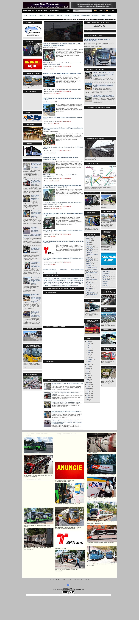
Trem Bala (59, 15)
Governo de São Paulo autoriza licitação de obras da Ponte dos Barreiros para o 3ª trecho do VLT (62, 186)
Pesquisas (88, 265)
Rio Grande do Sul (63, 280)
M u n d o (88, 263)
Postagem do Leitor (91, 267)
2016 (87, 382)
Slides (87, 275)
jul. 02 (89, 347)
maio (89, 352)
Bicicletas (88, 241)
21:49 (60, 121)
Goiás (55, 282)
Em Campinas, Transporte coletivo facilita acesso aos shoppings (36, 182)
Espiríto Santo (57, 284)
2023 (87, 366)
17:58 (60, 234)
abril (89, 355)
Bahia (51, 180)
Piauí (54, 285)
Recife (104, 277)
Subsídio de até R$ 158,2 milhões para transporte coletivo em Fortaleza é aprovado (36, 280)
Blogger (72, 579)
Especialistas (75, 15)
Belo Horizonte (106, 271)
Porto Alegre (106, 275)
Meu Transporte (59, 579)
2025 (87, 341)
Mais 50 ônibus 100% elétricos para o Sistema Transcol (35, 197)
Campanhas (89, 246)
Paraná (52, 68)
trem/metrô (56, 180)
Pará (81, 284)
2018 (87, 377)
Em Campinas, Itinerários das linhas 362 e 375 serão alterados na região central (63, 214)
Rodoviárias (95, 15)
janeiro (89, 361)
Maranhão (58, 285)
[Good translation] (65, 592)
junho (89, 350)
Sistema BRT (33, 15)
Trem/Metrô (51, 15)
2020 (87, 373)
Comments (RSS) (100, 10)
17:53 (60, 262)
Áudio (87, 290)
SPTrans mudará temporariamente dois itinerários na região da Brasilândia (63, 241)
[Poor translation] (71, 592)
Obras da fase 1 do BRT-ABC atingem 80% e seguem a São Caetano (36, 165)
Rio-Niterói (105, 281)
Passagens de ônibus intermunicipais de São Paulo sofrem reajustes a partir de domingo (36, 298)
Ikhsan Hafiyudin (85, 579)
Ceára (71, 280)
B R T (51, 93)
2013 (87, 389)
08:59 (60, 91)
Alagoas (51, 285)
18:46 (60, 178)
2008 (87, 400)
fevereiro (90, 359)
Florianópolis (106, 273)
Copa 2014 (89, 252)
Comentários (89, 248)
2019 (87, 375)
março (89, 357)
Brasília (49, 284)
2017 (87, 380)
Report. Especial (85, 15)
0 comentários (67, 66)
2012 (87, 391)
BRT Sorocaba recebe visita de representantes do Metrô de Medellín (62, 99)
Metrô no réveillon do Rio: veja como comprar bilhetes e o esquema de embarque (36, 213)
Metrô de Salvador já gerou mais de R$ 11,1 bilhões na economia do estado (60, 158)
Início (25, 15)
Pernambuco (72, 279)
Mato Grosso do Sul (73, 284)
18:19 (60, 206)
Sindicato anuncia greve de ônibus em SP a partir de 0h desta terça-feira (63, 128)
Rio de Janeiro (57, 93)
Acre (73, 285)
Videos (103, 15)
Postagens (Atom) (52, 273)
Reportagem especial (91, 269)
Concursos (89, 250)
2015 (87, 384)
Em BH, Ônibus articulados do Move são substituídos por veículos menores (35, 314)
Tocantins (64, 285)
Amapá (76, 285)
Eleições (88, 257)
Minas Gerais (48, 280)
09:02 (60, 66)
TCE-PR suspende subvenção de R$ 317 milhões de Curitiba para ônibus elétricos (103, 96)
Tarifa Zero (89, 277)
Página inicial (63, 269)
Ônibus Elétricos (90, 292)
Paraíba (64, 284)
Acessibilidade (90, 237)
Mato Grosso (69, 282)
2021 (87, 371)
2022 (87, 369)
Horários (88, 261)
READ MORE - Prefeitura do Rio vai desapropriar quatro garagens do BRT (62, 89)
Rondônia (69, 285)
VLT (61, 208)
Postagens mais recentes (49, 269)
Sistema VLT (42, 15)
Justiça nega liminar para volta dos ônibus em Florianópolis (35, 249)
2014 (87, 386)
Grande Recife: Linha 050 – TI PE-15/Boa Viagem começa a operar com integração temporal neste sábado (103, 74)
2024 (87, 364)
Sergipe (46, 285)
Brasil (87, 242)
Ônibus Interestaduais (91, 294)
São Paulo (56, 123)
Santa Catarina (48, 282)
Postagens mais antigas (77, 269)
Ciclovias (67, 15)
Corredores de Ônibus (91, 254)
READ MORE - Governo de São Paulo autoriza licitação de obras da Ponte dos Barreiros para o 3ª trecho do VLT (62, 203)
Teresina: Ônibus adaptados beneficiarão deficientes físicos (36, 264)
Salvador (105, 283)
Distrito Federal (78, 280)
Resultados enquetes (91, 272)
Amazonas (61, 282)
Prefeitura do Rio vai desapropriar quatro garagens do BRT (62, 73)
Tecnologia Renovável (91, 279)
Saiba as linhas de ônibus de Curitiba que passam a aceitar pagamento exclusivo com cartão (62, 44)
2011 (87, 393)
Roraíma (80, 285)
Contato (109, 15)
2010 (87, 395)
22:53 (60, 150)
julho (89, 343)
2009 (87, 397)
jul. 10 (89, 345)
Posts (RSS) (111, 10)
